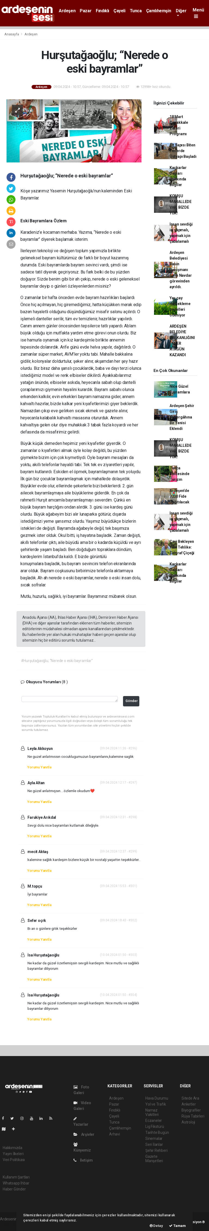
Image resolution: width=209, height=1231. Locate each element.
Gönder (131, 701)
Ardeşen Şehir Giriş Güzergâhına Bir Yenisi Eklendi (182, 417)
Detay (156, 1226)
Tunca (136, 10)
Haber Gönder (14, 1189)
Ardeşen (67, 10)
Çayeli (119, 10)
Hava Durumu (156, 1098)
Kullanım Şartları (16, 1177)
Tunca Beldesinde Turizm (179, 474)
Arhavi (114, 1134)
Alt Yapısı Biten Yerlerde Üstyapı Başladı (183, 151)
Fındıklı (102, 10)
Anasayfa (12, 34)
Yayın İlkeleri (13, 1154)
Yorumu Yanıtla (39, 767)
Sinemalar (153, 1138)
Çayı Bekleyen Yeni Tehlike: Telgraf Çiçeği (182, 547)
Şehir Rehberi (156, 1150)
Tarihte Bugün (157, 1132)
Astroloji (188, 1122)
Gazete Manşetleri (154, 1158)
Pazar (85, 10)
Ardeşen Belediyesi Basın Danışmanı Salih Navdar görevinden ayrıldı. (181, 269)
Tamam (177, 1226)
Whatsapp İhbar (16, 1183)
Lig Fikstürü (154, 1126)
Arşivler (83, 1134)
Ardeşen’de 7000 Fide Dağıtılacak (179, 496)
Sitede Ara (190, 1098)
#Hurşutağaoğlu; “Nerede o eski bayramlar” (57, 660)
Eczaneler (153, 1120)
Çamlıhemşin (158, 10)
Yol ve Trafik (155, 1104)
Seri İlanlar (154, 1144)
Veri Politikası (14, 1160)
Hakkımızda (12, 1148)
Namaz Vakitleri (152, 1112)
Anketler (189, 1104)
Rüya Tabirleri (193, 1116)
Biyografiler (191, 1110)
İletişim (83, 1160)
